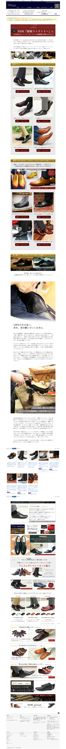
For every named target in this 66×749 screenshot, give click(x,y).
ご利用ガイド (35, 733)
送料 (20, 715)
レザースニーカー (9, 733)
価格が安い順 (18, 448)
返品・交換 (35, 715)
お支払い (8, 715)
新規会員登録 (22, 733)
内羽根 (7, 737)
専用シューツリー (9, 743)
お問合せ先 (48, 715)
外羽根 (7, 738)
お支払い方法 (11, 720)
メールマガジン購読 (23, 736)
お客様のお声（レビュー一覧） (38, 739)
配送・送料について (36, 736)
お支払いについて (36, 737)
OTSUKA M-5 (9, 736)
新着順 (11, 448)
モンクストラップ (9, 739)
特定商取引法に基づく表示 (11, 747)
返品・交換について (36, 738)
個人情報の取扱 (18, 747)
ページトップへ (58, 713)
